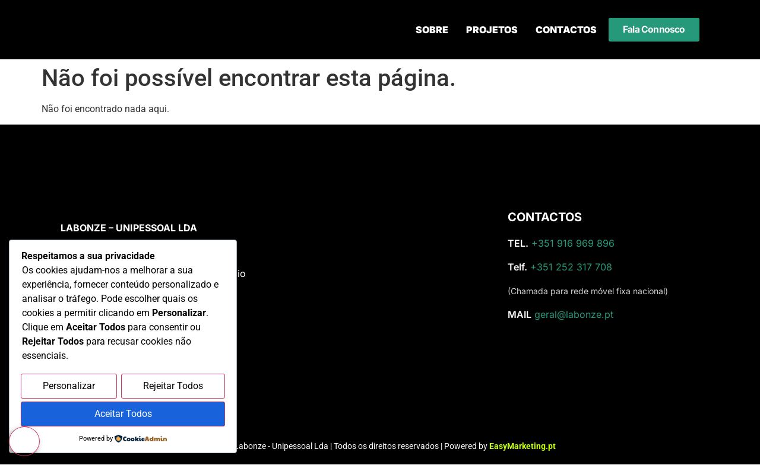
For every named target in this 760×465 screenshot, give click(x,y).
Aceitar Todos (123, 414)
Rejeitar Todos (173, 387)
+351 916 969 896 (573, 243)
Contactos (566, 30)
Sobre (432, 30)
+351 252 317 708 (571, 267)
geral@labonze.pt (573, 314)
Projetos (492, 30)
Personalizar (69, 387)
